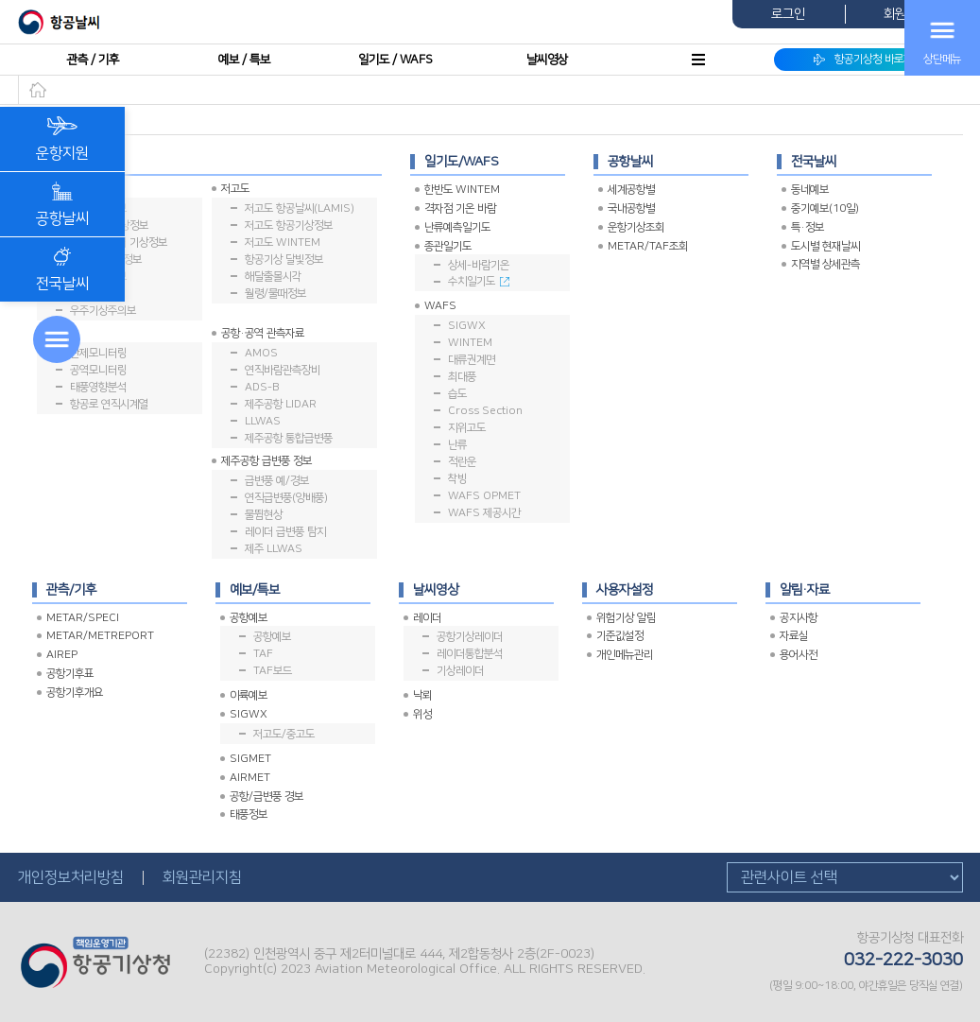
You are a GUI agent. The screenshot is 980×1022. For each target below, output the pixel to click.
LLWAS (263, 421)
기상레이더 (460, 671)
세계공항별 (631, 189)
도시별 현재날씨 (825, 246)
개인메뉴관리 (624, 655)
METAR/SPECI (82, 618)
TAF (263, 654)
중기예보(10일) (825, 208)
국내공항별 (631, 208)
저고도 (235, 188)
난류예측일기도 (457, 227)
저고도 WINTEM (282, 242)
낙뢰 (422, 695)
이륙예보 (248, 695)
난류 (457, 445)
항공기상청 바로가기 (868, 59)
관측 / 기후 (93, 59)
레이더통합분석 (470, 654)
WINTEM (470, 343)
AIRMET (250, 777)
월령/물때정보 (275, 293)
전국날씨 (62, 269)
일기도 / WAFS (395, 59)
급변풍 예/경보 (277, 481)
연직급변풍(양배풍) (286, 498)
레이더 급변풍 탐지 (285, 532)
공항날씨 (62, 204)
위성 (422, 714)
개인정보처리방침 (71, 877)
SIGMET (250, 759)
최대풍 (462, 377)
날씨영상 (547, 59)
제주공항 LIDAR (281, 404)
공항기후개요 (74, 692)
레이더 (427, 618)
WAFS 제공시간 (484, 513)
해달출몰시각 (273, 276)
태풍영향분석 (98, 387)
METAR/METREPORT (100, 636)
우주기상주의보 (103, 310)
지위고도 (467, 428)
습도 (457, 394)
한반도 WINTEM (462, 189)
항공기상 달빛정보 (284, 259)
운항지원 (62, 139)
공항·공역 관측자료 (262, 333)
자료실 (794, 636)
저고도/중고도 (284, 734)
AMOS (261, 353)
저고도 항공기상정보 (289, 225)
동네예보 (810, 189)
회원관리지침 (202, 877)
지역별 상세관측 (825, 264)
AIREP (61, 655)
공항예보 (248, 618)
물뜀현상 (264, 515)
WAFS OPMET (484, 496)
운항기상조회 (636, 227)
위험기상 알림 (626, 618)
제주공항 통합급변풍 (289, 438)
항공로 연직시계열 (109, 404)
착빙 (457, 479)
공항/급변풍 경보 (266, 796)
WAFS (440, 306)
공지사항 (798, 618)
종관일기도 (448, 246)
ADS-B (262, 387)
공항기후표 (70, 673)
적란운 (462, 462)
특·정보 (807, 227)
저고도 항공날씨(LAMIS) (299, 208)
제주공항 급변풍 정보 (266, 461)
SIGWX (467, 326)
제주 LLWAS (273, 549)
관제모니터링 (98, 353)
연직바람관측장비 (282, 370)
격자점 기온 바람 (460, 208)
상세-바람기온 (478, 265)
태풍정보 (248, 814)
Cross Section (485, 411)
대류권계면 (471, 360)
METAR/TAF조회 (648, 246)
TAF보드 (272, 671)
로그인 (788, 14)
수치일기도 (478, 281)
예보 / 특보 (244, 59)
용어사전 (798, 655)
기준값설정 (620, 636)
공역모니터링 (98, 370)
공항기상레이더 (470, 637)
